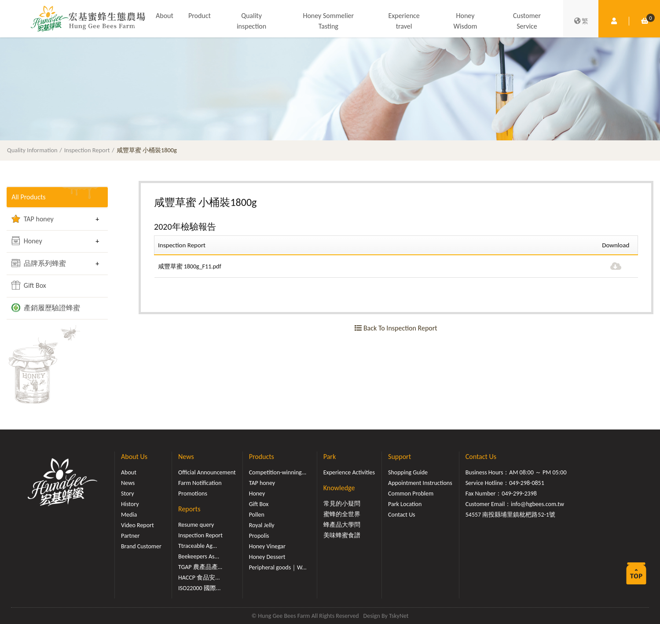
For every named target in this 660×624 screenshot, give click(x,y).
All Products (28, 197)
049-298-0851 (526, 483)
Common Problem (410, 493)
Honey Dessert (267, 557)
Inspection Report (87, 150)
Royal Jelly (262, 525)
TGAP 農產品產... (200, 567)
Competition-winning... (278, 472)
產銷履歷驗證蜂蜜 (45, 307)
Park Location (405, 504)
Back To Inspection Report (396, 328)
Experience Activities (349, 472)
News (128, 483)
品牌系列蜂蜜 (38, 263)
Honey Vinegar (267, 546)
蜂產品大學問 (341, 525)
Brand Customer (141, 546)
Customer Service (527, 20)
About (164, 15)
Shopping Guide (408, 472)
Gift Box (28, 285)
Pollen (256, 514)
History (130, 504)
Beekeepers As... (198, 556)
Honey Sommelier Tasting (328, 20)
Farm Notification (200, 483)
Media (129, 514)
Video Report (137, 525)
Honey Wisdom (465, 20)
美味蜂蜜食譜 (341, 535)
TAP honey (32, 218)
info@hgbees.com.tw (537, 504)
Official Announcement (207, 472)
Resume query (196, 525)
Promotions (192, 493)
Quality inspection (251, 20)
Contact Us (401, 514)
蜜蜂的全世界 (341, 514)
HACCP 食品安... (199, 577)
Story (127, 493)
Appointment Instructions (420, 483)
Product (199, 15)
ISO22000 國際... (199, 588)
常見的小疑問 (341, 503)
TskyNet (399, 616)
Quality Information (32, 150)
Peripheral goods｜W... (278, 567)
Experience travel (403, 20)
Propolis (259, 536)
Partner (130, 536)
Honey (26, 240)
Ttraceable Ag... (197, 546)
